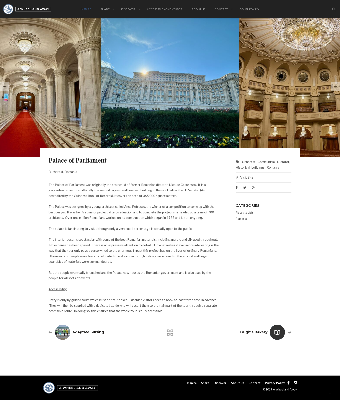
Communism (266, 162)
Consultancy (249, 9)
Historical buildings (250, 167)
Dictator (283, 162)
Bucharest (248, 162)
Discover (128, 9)
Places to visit (244, 212)
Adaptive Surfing (88, 332)
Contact (221, 9)
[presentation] (4, 86)
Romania (273, 167)
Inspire (86, 9)
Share (105, 9)
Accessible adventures (164, 9)
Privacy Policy (275, 383)
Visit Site (246, 177)
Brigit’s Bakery (254, 332)
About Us (198, 9)
